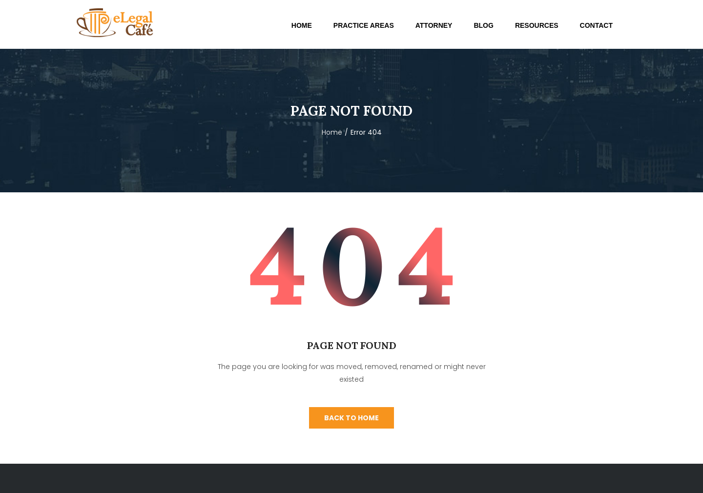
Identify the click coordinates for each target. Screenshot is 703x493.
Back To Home (351, 418)
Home (332, 132)
